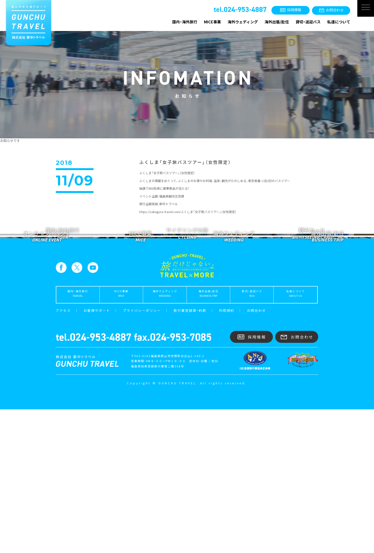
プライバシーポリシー (142, 454)
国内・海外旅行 (184, 22)
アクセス (63, 454)
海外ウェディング (243, 22)
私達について (338, 22)
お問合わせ (256, 454)
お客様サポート (96, 454)
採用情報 (251, 480)
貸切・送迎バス (308, 22)
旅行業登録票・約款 (190, 454)
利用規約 (226, 454)
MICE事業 (212, 22)
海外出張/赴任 (277, 22)
